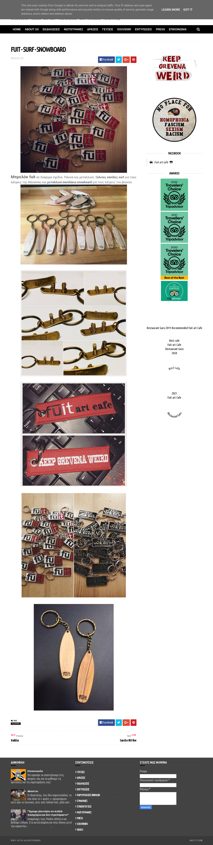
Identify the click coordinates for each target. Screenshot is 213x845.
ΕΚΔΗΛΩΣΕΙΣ (83, 783)
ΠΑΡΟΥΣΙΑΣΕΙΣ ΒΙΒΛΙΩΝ (88, 795)
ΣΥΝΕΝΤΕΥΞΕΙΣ (84, 806)
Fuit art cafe (161, 162)
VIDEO (80, 829)
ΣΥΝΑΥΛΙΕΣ (82, 800)
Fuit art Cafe (195, 328)
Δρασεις (92, 29)
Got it (188, 9)
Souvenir (124, 29)
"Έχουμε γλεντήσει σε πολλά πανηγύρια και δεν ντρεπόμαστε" (48, 813)
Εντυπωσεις (143, 29)
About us (32, 791)
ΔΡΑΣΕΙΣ (81, 777)
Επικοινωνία (35, 771)
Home (17, 29)
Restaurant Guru (174, 349)
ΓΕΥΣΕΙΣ (81, 772)
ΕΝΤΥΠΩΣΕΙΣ (83, 789)
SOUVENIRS (16, 724)
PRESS (80, 818)
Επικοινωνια (178, 29)
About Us (32, 29)
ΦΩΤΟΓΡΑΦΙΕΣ (84, 812)
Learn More (171, 9)
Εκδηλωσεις (51, 29)
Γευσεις (107, 29)
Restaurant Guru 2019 (159, 328)
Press (160, 29)
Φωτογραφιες (73, 29)
